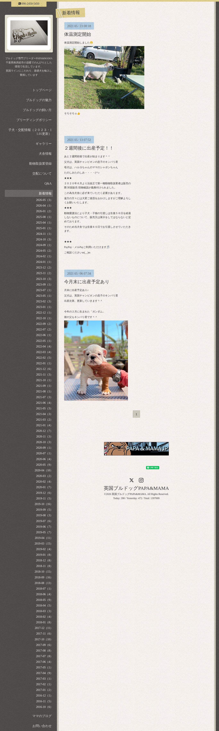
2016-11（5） (44, 701)
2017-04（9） (44, 673)
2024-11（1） (44, 233)
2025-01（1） (44, 228)
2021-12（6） (44, 369)
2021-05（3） (44, 408)
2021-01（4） (44, 425)
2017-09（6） (44, 645)
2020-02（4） (44, 481)
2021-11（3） (44, 374)
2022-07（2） (44, 329)
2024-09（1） (44, 245)
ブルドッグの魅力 (39, 100)
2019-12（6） (44, 492)
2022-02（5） (44, 357)
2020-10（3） (44, 442)
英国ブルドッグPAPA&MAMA (136, 488)
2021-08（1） (44, 391)
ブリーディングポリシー (34, 120)
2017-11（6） (44, 633)
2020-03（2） (44, 476)
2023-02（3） (44, 301)
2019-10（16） (44, 504)
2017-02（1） (44, 684)
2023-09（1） (44, 284)
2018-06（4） (44, 594)
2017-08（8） (44, 650)
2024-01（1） (44, 262)
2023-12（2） (44, 267)
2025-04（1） (44, 222)
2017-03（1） (44, 678)
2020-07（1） (44, 453)
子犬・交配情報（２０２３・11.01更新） (30, 131)
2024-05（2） (44, 250)
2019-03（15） (44, 543)
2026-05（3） (44, 200)
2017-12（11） (44, 628)
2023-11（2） (44, 273)
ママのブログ (42, 716)
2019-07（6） (44, 521)
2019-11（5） (44, 498)
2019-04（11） (44, 538)
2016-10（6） (44, 707)
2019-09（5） (44, 509)
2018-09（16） (44, 577)
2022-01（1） (44, 363)
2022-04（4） (44, 346)
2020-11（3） (44, 436)
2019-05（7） (44, 532)
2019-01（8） (44, 554)
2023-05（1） (44, 295)
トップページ (42, 90)
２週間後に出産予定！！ (89, 148)
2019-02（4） (44, 549)
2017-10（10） (44, 639)
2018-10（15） (44, 571)
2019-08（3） (44, 515)
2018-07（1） (44, 588)
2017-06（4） (44, 661)
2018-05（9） (44, 599)
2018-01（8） (44, 622)
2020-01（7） (44, 487)
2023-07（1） (44, 290)
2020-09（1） (44, 447)
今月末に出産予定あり (87, 281)
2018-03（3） (44, 611)
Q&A (48, 183)
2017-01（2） (44, 690)
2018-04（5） (44, 605)
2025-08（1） (44, 217)
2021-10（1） (44, 380)
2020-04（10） (44, 470)
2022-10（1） (44, 318)
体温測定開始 (77, 34)
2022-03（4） (44, 352)
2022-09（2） (44, 323)
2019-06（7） (44, 526)
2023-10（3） (44, 279)
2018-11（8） (44, 566)
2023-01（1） (44, 307)
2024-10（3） (44, 239)
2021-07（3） (44, 397)
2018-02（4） (44, 616)
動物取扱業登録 (40, 163)
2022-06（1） (44, 335)
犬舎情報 (45, 153)
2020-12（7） (44, 431)
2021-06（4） (44, 402)
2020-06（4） (44, 459)
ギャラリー (44, 143)
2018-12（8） (44, 560)
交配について (42, 173)
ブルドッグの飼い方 (37, 110)
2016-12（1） (44, 695)
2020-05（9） (44, 464)
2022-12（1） (44, 312)
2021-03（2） (44, 419)
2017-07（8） (44, 656)
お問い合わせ (42, 726)
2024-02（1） (44, 256)
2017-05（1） (44, 667)
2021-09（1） (44, 385)
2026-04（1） (44, 205)
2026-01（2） (44, 211)
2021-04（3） (44, 414)
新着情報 (45, 193)
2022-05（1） (44, 340)
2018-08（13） (44, 583)
